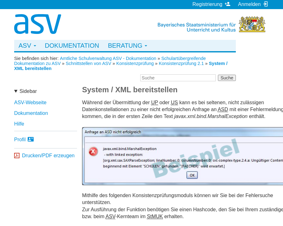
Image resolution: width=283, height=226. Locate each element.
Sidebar (28, 91)
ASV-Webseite (30, 102)
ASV (27, 45)
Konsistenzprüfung (135, 63)
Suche (226, 77)
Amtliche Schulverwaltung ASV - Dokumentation (108, 58)
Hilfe (19, 123)
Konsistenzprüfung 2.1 (181, 63)
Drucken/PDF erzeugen (48, 155)
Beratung (127, 45)
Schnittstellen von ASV (88, 63)
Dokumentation (72, 45)
